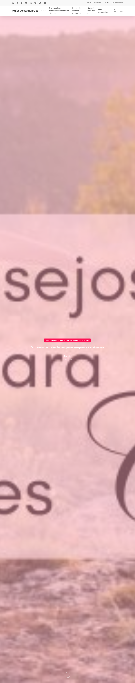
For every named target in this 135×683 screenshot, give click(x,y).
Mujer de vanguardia (25, 10)
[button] (121, 10)
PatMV (67, 356)
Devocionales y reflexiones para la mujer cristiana (67, 340)
